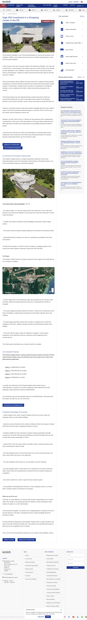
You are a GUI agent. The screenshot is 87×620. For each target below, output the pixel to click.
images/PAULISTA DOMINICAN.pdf (13, 405)
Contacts (72, 5)
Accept (48, 616)
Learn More (41, 616)
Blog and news (47, 5)
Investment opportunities (32, 6)
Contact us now (9, 539)
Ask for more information (12, 147)
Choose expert (56, 6)
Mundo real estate (20, 6)
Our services (10, 5)
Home (3, 5)
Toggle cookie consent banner (61, 610)
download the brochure (11, 144)
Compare (65, 5)
